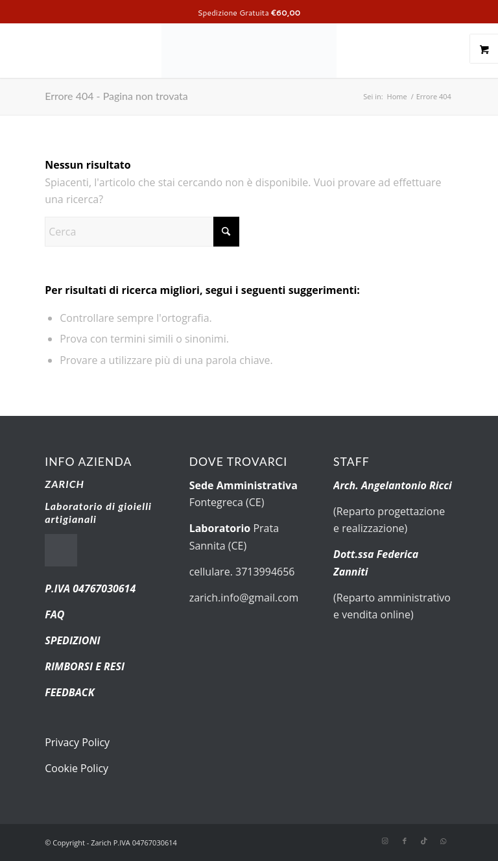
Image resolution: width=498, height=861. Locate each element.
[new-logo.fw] (249, 48)
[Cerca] (142, 232)
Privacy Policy (77, 742)
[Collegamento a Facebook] (404, 841)
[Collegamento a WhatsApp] (443, 841)
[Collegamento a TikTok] (424, 841)
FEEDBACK (69, 692)
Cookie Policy (76, 768)
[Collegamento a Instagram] (385, 841)
